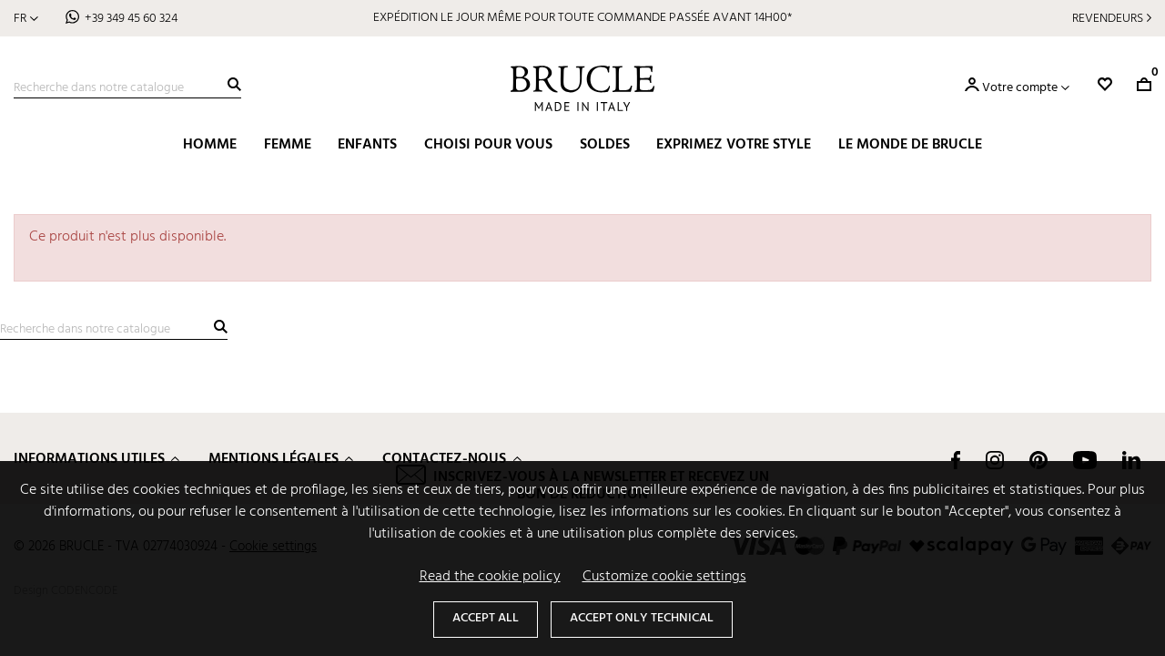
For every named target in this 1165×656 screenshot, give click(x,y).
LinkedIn (1131, 460)
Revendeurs (1107, 18)
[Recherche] (127, 88)
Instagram (995, 460)
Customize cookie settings (664, 577)
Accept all (485, 618)
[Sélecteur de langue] (26, 18)
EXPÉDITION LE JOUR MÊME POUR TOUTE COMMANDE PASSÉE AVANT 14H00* (582, 17)
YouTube (1085, 460)
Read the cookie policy (490, 577)
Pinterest (1038, 460)
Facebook (955, 460)
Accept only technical (642, 618)
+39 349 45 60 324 (131, 18)
